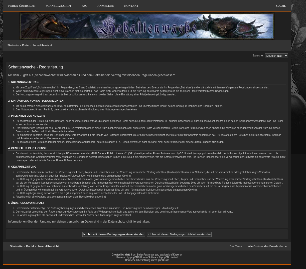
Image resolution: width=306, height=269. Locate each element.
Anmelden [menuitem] (105, 5)
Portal (25, 45)
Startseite (13, 45)
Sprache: (258, 55)
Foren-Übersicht (42, 45)
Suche (281, 5)
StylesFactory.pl (145, 254)
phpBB (134, 257)
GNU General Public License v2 (109, 153)
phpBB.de (163, 260)
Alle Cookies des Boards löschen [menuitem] (268, 246)
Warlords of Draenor (171, 254)
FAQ (84, 5)
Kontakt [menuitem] (131, 5)
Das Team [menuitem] (236, 246)
